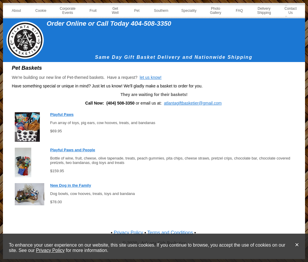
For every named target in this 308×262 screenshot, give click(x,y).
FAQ (239, 11)
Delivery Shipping (264, 10)
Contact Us (290, 10)
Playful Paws (61, 114)
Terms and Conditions (170, 232)
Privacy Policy (50, 250)
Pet (137, 11)
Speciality (188, 11)
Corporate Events (68, 10)
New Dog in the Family (70, 185)
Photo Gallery (215, 10)
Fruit (92, 11)
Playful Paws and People (72, 150)
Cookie (40, 11)
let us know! (151, 77)
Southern (161, 11)
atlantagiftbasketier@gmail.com (193, 103)
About (16, 11)
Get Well (115, 10)
